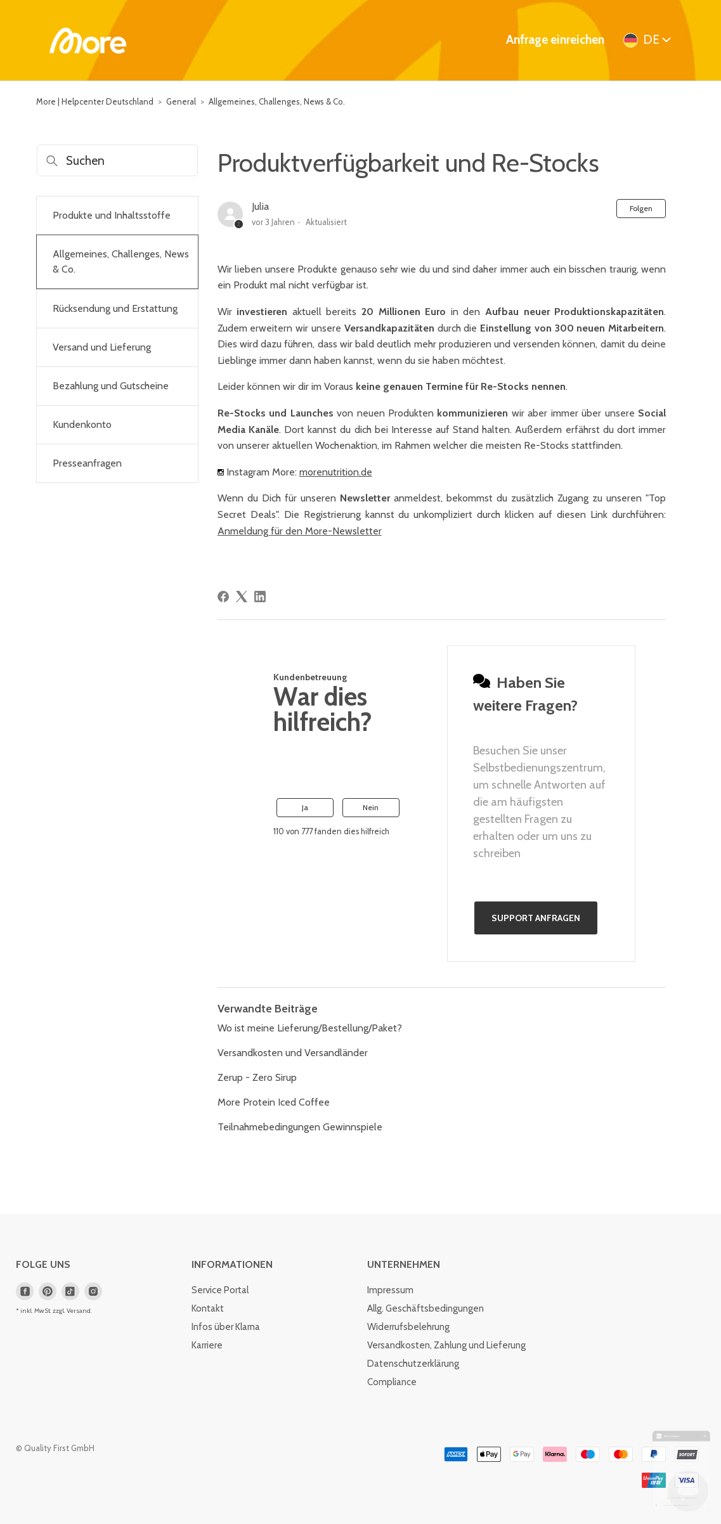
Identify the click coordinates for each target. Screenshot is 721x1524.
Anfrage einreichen (555, 39)
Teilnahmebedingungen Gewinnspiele (300, 1127)
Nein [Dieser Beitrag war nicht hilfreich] (371, 807)
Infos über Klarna (226, 1327)
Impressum (390, 1290)
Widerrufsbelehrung (408, 1327)
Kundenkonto (82, 424)
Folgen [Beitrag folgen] (641, 208)
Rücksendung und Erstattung (115, 308)
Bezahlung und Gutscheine (111, 386)
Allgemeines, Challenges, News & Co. (277, 101)
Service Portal (220, 1290)
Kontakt (208, 1308)
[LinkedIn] (260, 596)
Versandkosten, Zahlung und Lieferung (446, 1345)
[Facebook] (223, 596)
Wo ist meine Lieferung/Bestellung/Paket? (310, 1028)
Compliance (392, 1382)
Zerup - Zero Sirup (257, 1077)
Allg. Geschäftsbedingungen (425, 1308)
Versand (79, 1311)
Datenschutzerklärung (413, 1363)
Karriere (207, 1345)
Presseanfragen (87, 463)
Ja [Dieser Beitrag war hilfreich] (305, 807)
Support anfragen (535, 918)
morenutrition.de (335, 472)
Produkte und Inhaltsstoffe (112, 215)
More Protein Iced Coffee (274, 1102)
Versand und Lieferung (102, 347)
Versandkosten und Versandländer (293, 1053)
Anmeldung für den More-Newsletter (300, 531)
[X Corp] (241, 596)
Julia (260, 206)
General (181, 101)
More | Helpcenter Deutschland (94, 101)
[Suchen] (117, 160)
